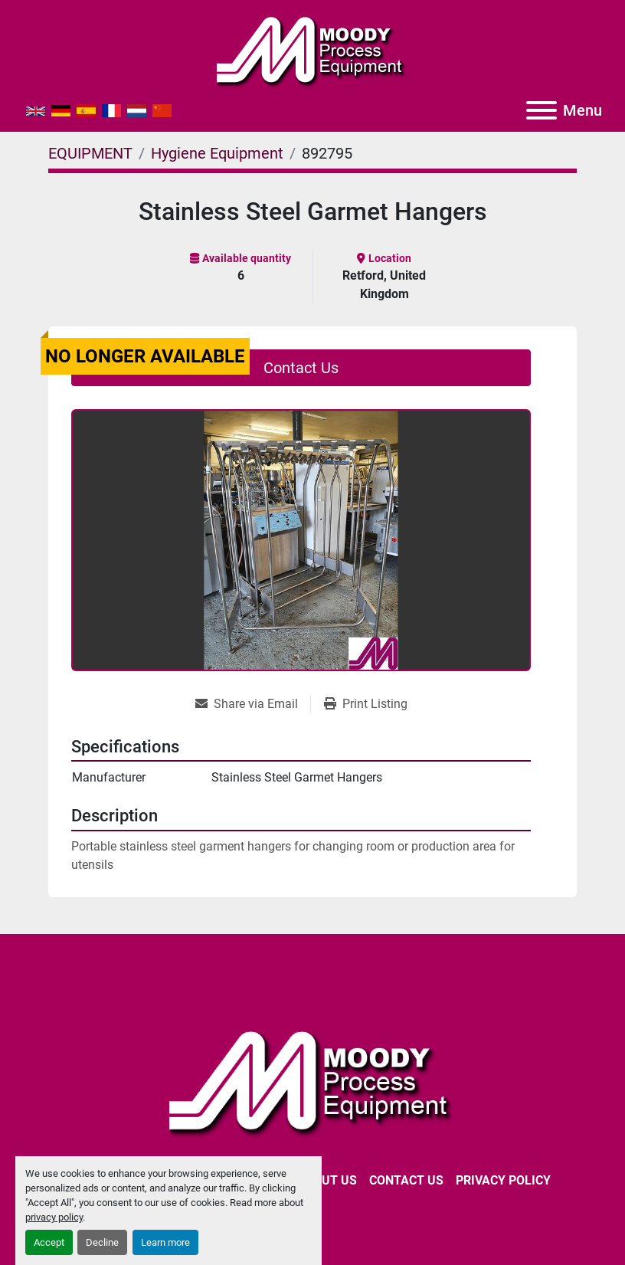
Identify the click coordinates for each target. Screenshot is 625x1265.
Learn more (165, 1242)
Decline (102, 1242)
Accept (49, 1242)
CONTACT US (406, 1180)
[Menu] (541, 110)
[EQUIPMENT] (90, 153)
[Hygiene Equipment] (217, 153)
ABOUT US (327, 1180)
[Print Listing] (365, 704)
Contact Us (301, 368)
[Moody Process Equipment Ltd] (312, 1080)
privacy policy (54, 1217)
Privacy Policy (503, 1180)
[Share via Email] (253, 704)
